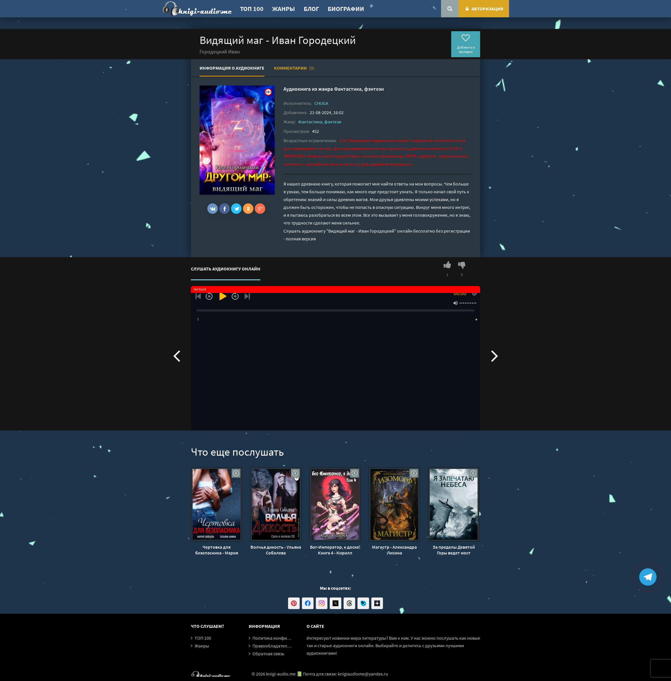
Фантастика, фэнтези (359, 89)
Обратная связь (268, 653)
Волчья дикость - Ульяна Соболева (275, 550)
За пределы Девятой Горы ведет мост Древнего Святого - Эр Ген (453, 550)
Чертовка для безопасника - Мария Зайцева (216, 550)
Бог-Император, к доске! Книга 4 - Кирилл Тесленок (335, 550)
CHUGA (321, 103)
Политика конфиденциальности (285, 638)
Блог (311, 9)
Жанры (283, 9)
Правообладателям (272, 646)
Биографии (346, 9)
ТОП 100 (251, 9)
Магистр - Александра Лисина (394, 550)
